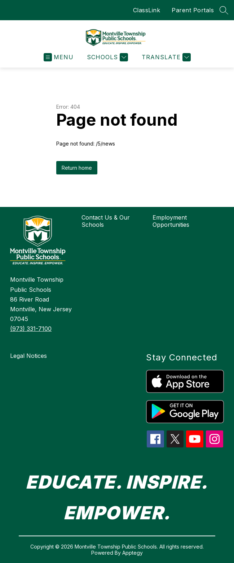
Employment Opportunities (171, 221)
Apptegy (132, 553)
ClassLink (146, 10)
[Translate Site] (165, 57)
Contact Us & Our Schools (105, 221)
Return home (77, 168)
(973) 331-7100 (31, 328)
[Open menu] (59, 57)
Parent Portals (193, 10)
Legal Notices (28, 355)
